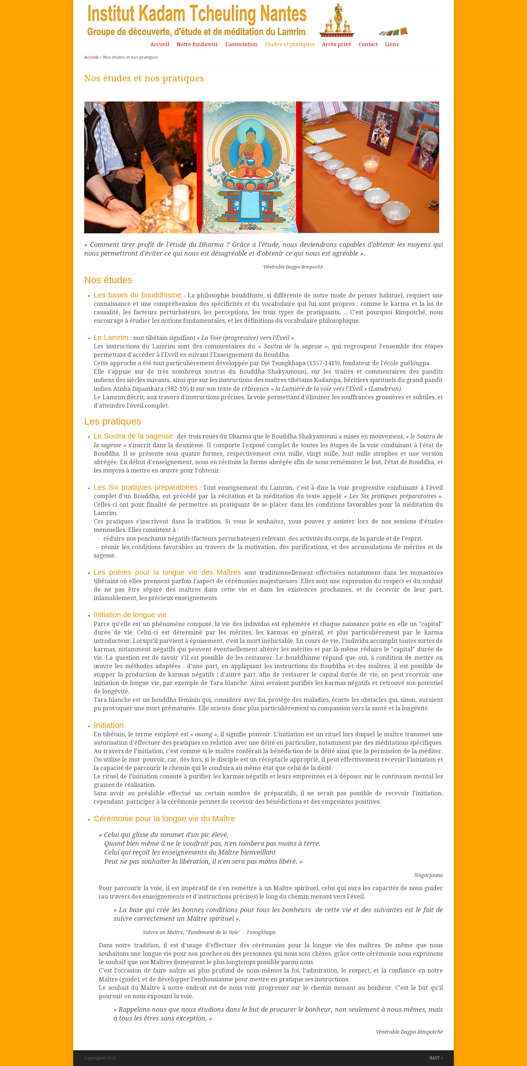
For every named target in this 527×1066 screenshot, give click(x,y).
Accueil (159, 44)
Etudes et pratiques (290, 44)
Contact (368, 44)
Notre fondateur (197, 44)
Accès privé (336, 44)
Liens (392, 44)
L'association (241, 44)
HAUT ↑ (436, 1058)
